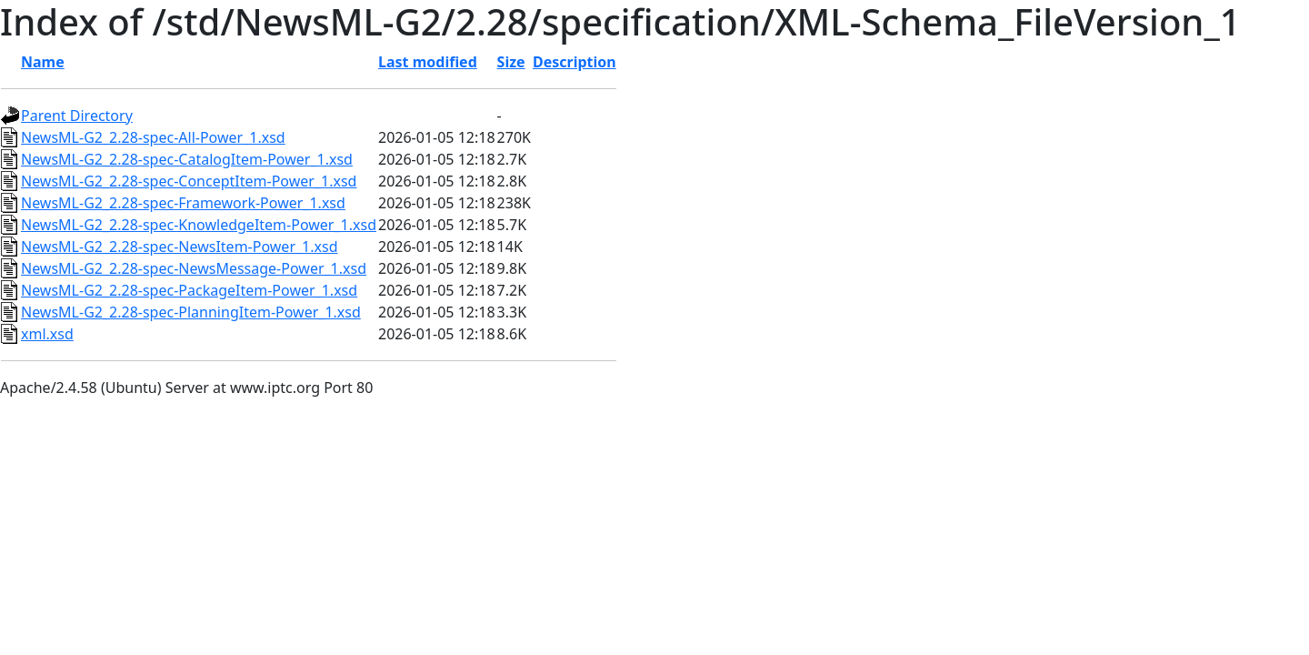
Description (574, 62)
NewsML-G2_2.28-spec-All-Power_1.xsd (153, 137)
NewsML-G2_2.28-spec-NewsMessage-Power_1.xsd (193, 268)
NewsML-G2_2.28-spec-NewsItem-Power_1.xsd (179, 247)
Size (511, 62)
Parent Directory (77, 116)
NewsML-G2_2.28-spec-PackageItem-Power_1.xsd (189, 290)
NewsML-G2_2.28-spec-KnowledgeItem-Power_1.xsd (198, 225)
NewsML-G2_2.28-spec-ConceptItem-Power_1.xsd (188, 181)
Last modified (427, 62)
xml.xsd (47, 334)
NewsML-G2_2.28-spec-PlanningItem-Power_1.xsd (191, 312)
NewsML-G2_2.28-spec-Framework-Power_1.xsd (183, 203)
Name (43, 62)
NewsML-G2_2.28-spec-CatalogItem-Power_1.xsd (187, 159)
